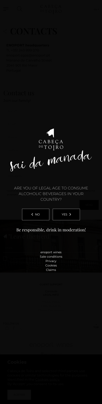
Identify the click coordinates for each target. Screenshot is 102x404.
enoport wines (51, 252)
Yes (66, 214)
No (35, 214)
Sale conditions (51, 256)
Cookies (51, 265)
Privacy (51, 261)
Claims (51, 270)
